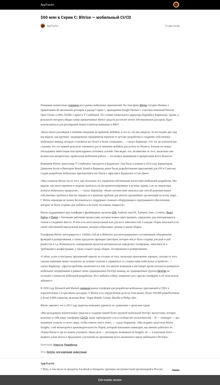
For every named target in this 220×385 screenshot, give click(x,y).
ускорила (73, 105)
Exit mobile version (110, 380)
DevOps (161, 270)
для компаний (64, 352)
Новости (58, 344)
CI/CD (84, 317)
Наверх (175, 370)
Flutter (54, 217)
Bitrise (143, 105)
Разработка (70, 344)
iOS (114, 212)
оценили (85, 288)
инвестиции (80, 352)
